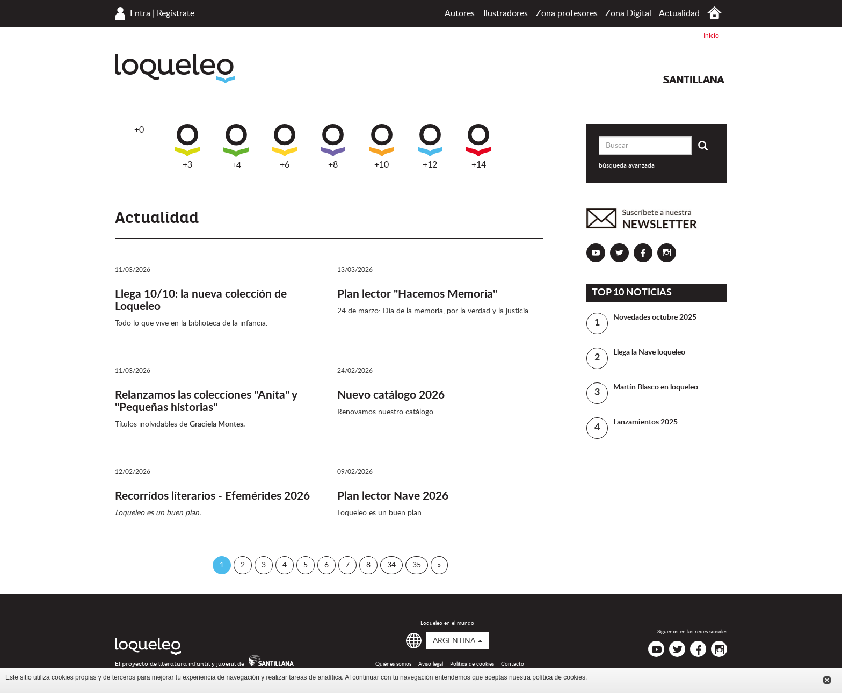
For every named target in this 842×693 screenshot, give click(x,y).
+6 (284, 146)
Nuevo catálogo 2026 (391, 395)
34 (391, 565)
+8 (333, 146)
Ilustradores (505, 13)
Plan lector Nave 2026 (392, 496)
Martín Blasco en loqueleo (655, 387)
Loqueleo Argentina (175, 68)
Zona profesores (567, 13)
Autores (460, 13)
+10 (381, 146)
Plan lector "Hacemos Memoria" (417, 294)
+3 (187, 146)
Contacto (512, 664)
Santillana (693, 79)
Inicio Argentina (714, 13)
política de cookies (558, 677)
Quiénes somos (393, 664)
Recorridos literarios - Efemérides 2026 (212, 496)
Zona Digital (628, 13)
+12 (430, 146)
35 (416, 565)
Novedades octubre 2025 (654, 317)
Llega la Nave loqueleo (649, 352)
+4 (236, 147)
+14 (478, 146)
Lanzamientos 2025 (645, 422)
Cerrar (827, 680)
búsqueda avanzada (627, 165)
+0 (139, 130)
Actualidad (679, 13)
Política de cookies (472, 664)
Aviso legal (430, 664)
